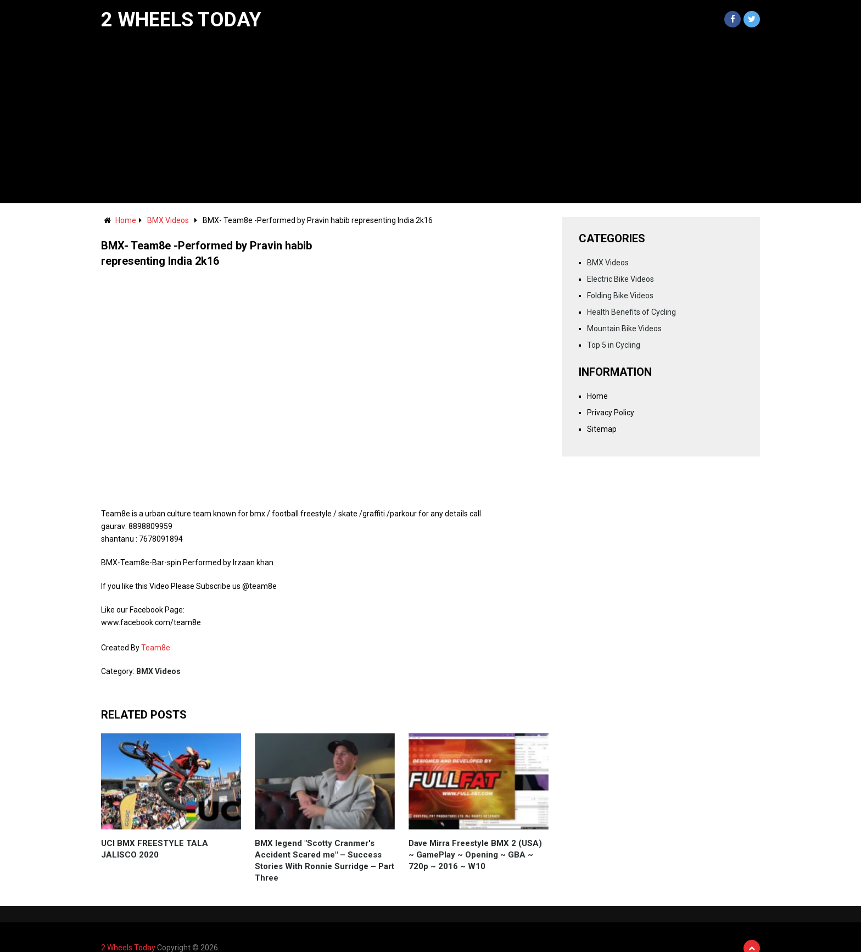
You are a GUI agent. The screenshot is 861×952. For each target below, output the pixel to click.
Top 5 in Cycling (613, 345)
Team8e (155, 647)
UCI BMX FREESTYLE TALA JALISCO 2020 (154, 849)
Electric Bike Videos (620, 279)
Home (125, 220)
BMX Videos (168, 220)
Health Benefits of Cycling (631, 312)
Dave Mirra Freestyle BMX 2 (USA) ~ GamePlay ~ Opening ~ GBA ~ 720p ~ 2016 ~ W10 (475, 854)
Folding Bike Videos (620, 295)
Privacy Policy (610, 412)
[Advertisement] (430, 121)
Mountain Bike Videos (624, 328)
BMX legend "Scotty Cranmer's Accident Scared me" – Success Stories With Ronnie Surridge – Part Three (324, 860)
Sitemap (602, 429)
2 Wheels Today (181, 20)
